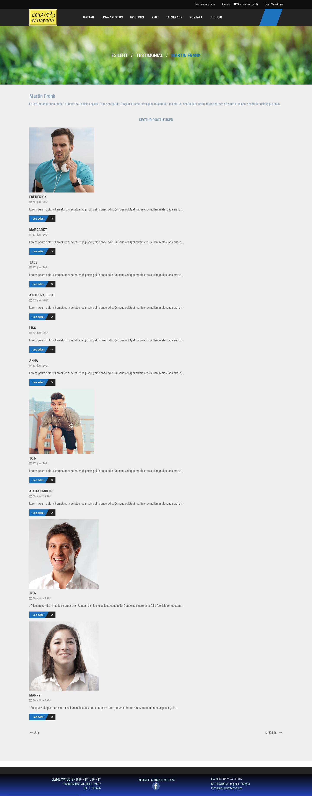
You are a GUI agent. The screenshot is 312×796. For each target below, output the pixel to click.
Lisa (32, 328)
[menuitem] (89, 17)
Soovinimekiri (246, 4)
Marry (35, 695)
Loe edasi (38, 218)
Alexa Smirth (40, 491)
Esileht (120, 55)
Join (32, 458)
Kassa (226, 4)
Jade (33, 262)
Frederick (37, 197)
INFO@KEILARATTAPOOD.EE (226, 788)
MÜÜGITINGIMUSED (230, 779)
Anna (33, 360)
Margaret (38, 229)
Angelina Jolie (41, 295)
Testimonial (149, 55)
